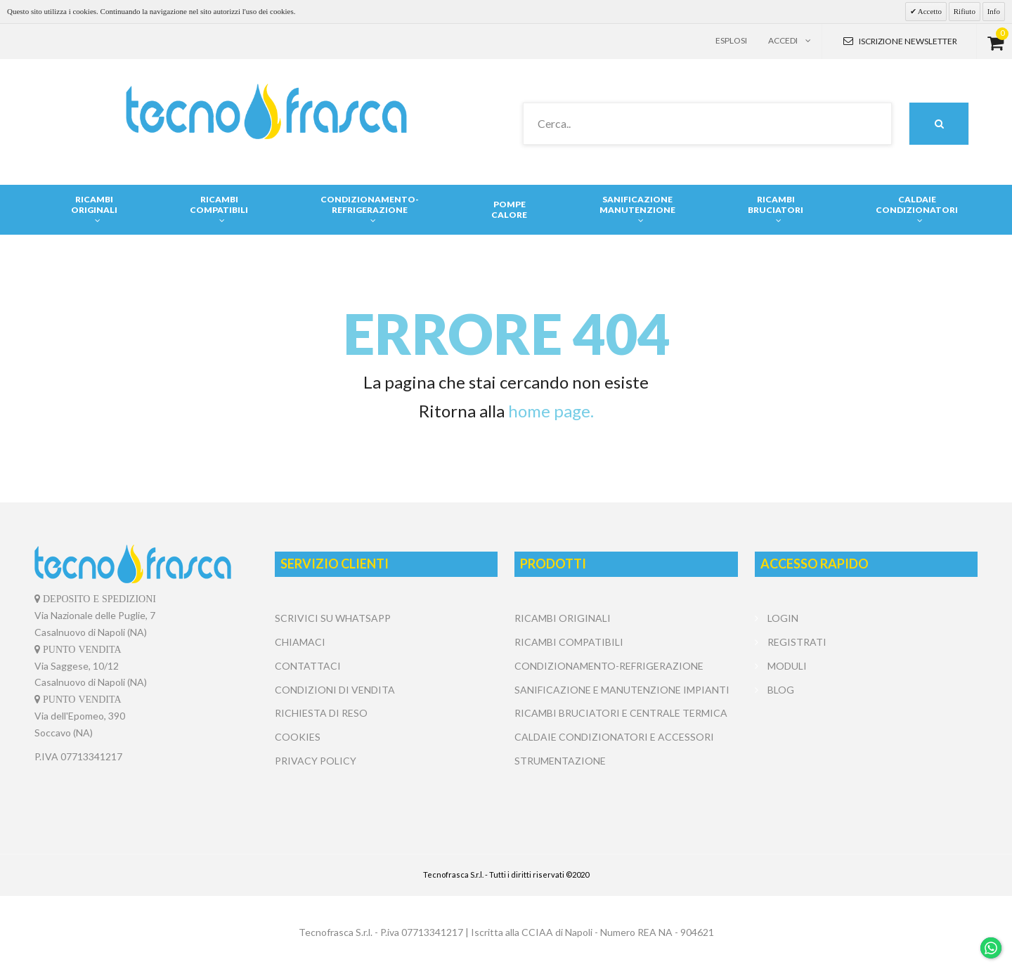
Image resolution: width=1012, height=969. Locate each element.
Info (993, 11)
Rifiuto (964, 11)
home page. (551, 411)
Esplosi (731, 40)
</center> (866, 754)
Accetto (929, 11)
